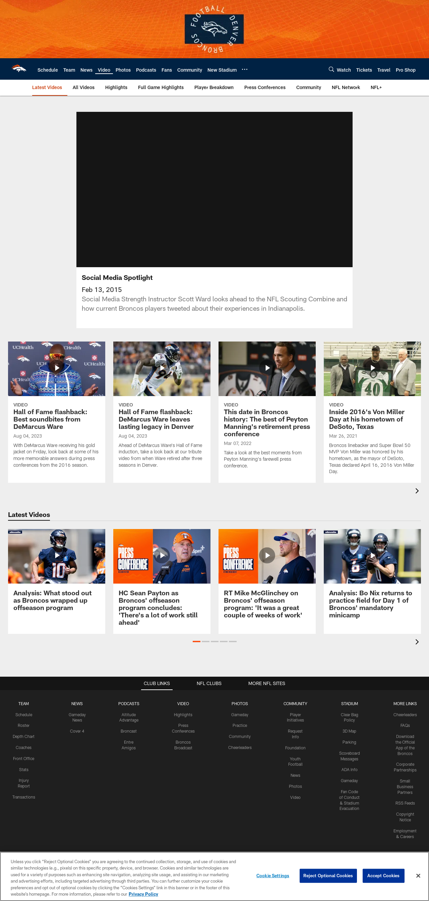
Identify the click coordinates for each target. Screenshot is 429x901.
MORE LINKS (405, 703)
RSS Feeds (405, 803)
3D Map (349, 731)
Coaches (24, 747)
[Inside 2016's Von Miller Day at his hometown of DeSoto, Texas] (372, 412)
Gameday (239, 714)
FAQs (405, 725)
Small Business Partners (405, 786)
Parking (349, 742)
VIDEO (183, 703)
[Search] (331, 69)
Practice (240, 725)
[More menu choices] (244, 69)
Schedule (23, 714)
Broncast (129, 731)
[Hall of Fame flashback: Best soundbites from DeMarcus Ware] (56, 409)
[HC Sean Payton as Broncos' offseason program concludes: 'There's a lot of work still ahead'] (161, 581)
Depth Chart (24, 736)
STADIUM (349, 703)
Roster (23, 725)
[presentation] (418, 491)
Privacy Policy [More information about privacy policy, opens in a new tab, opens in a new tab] (143, 894)
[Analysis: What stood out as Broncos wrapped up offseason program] (56, 574)
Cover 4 (77, 731)
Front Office (23, 758)
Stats (23, 769)
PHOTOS (240, 703)
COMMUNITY (295, 703)
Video (295, 797)
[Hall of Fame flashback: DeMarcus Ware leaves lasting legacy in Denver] (161, 409)
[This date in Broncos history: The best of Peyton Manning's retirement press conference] (267, 409)
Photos (295, 786)
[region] (214, 876)
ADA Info (350, 769)
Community (240, 736)
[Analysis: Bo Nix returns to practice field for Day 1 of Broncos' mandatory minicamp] (372, 577)
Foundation (295, 747)
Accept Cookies (383, 875)
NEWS (77, 703)
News (295, 775)
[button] (196, 641)
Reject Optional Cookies (328, 875)
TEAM (23, 703)
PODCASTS (128, 703)
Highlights (183, 714)
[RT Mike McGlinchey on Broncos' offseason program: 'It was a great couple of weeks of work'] (267, 577)
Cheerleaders (240, 747)
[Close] (418, 876)
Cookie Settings (272, 875)
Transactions (23, 797)
